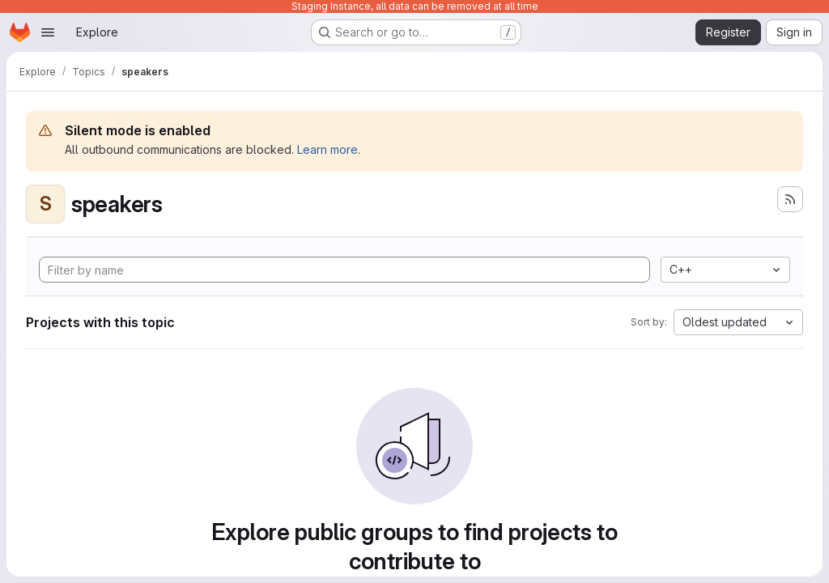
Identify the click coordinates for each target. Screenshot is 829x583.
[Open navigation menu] (48, 32)
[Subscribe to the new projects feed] (790, 199)
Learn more (327, 149)
